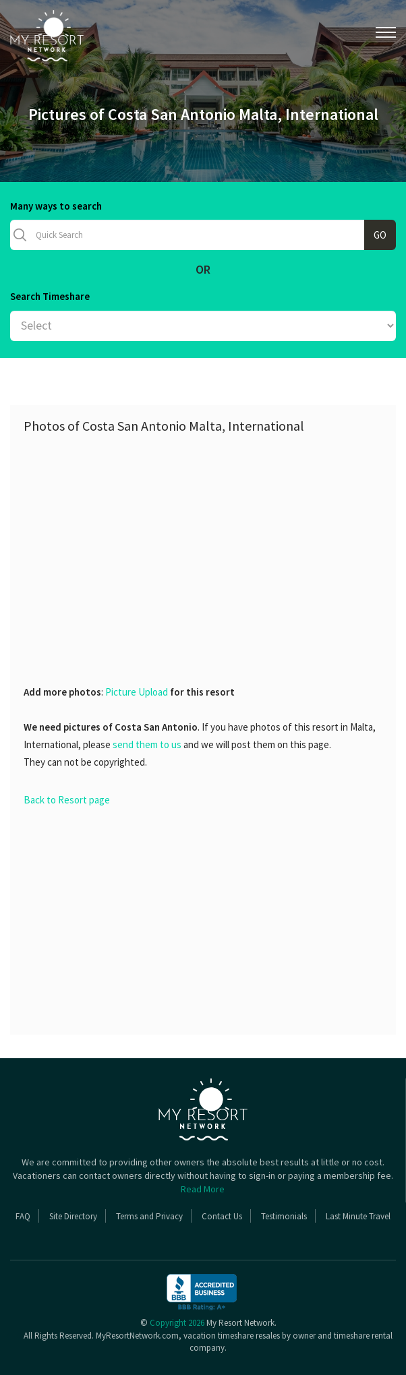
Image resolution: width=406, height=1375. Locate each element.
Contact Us (222, 1216)
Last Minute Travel (358, 1216)
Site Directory (73, 1216)
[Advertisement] (215, 541)
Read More (203, 1189)
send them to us (147, 744)
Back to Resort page (67, 799)
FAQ (23, 1216)
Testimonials (284, 1216)
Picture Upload (136, 691)
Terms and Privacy (149, 1216)
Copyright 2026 (177, 1322)
